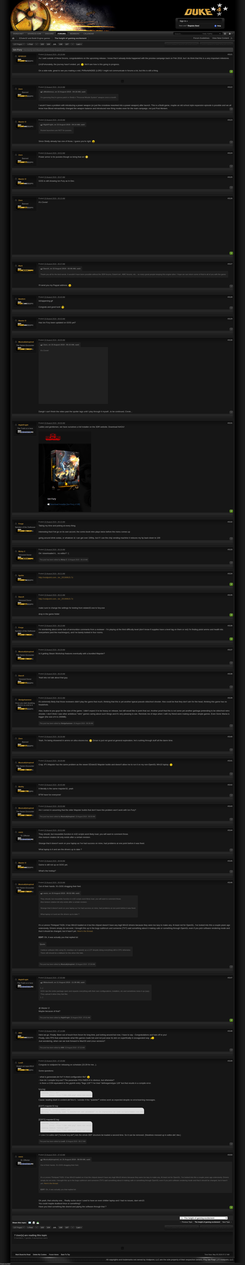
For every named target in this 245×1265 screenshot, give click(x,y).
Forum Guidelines (201, 38)
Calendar (88, 34)
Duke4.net (18, 34)
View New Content (220, 38)
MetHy (21, 787)
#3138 (230, 674)
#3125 (230, 177)
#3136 (230, 626)
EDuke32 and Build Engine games (34, 38)
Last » (79, 44)
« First (30, 44)
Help (217, 26)
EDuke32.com (34, 34)
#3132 (230, 522)
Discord (49, 34)
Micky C (21, 551)
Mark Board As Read (22, 1254)
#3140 (230, 737)
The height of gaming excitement (70, 38)
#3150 (230, 1155)
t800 (20, 1033)
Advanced (225, 33)
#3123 (230, 120)
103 (42, 44)
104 (48, 44)
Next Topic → (227, 1222)
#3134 (230, 574)
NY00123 (22, 56)
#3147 (230, 978)
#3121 (230, 54)
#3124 (230, 153)
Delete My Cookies (40, 1254)
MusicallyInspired (26, 342)
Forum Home (54, 1254)
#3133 (230, 549)
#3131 (230, 423)
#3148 (230, 1031)
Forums (62, 34)
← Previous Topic (186, 1222)
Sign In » (184, 21)
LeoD (20, 1063)
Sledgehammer (25, 700)
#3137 (230, 650)
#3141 (230, 761)
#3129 (230, 319)
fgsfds (21, 575)
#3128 (230, 297)
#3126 (230, 198)
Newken (21, 299)
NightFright (23, 425)
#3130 (230, 340)
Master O (22, 122)
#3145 (230, 861)
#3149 (230, 1061)
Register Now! (193, 26)
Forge (20, 524)
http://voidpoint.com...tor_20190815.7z (56, 577)
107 (66, 44)
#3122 (230, 87)
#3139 (230, 698)
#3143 (230, 806)
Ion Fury (211, 1259)
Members (74, 34)
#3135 (230, 595)
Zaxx (20, 89)
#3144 (230, 830)
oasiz (20, 832)
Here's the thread (85, 931)
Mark (20, 266)
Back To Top (65, 1254)
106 (60, 44)
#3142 (230, 785)
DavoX (21, 597)
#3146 (230, 882)
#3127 (230, 264)
